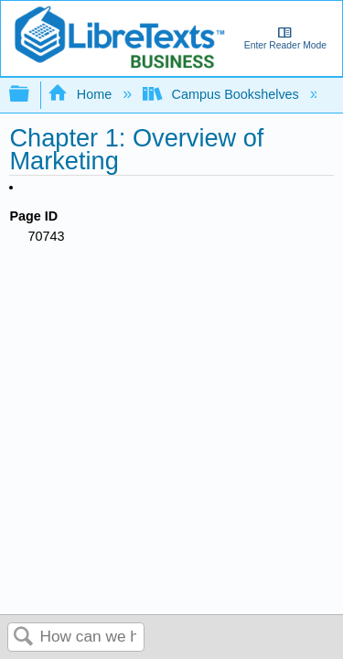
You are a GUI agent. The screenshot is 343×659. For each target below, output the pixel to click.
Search (23, 637)
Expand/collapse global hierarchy (31, 94)
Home (81, 94)
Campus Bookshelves (223, 94)
